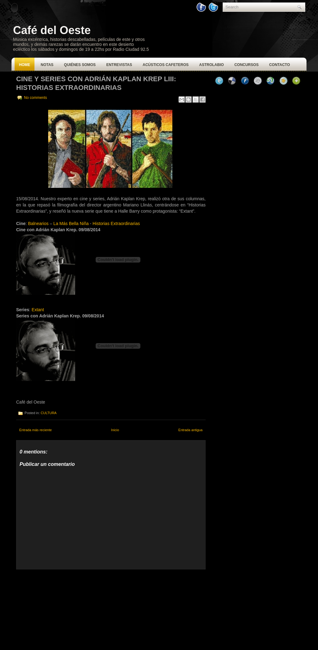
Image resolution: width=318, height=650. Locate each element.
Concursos (246, 65)
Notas (47, 65)
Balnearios (38, 223)
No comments (35, 97)
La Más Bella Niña (71, 223)
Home (24, 65)
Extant (38, 309)
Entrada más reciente (35, 430)
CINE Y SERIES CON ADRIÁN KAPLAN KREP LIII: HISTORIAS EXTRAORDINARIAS (96, 83)
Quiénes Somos (80, 65)
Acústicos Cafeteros (166, 65)
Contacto (279, 65)
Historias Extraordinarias (116, 223)
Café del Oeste (52, 30)
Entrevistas (119, 65)
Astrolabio (211, 65)
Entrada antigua (190, 430)
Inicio (115, 430)
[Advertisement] (62, 608)
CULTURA (49, 413)
